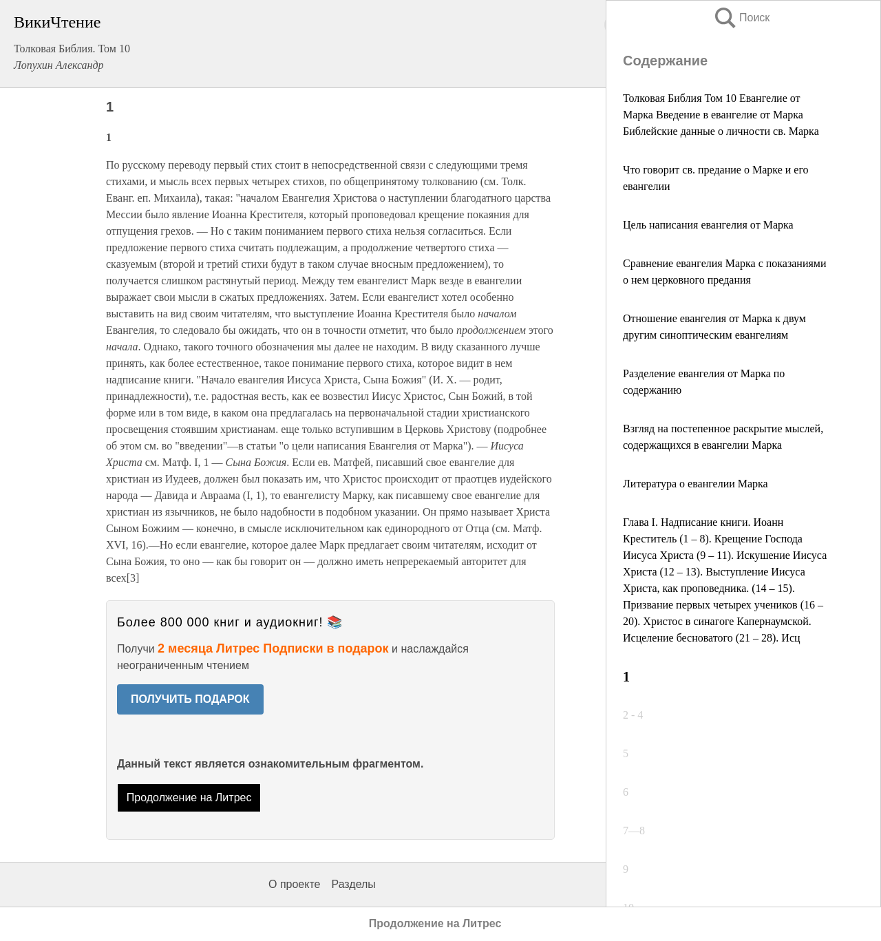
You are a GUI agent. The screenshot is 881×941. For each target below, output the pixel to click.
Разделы (353, 884)
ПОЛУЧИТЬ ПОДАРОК (190, 699)
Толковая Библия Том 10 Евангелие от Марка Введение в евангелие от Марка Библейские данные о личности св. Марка (721, 114)
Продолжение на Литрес (189, 797)
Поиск (741, 17)
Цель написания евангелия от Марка (708, 225)
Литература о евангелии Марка (695, 483)
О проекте (294, 884)
